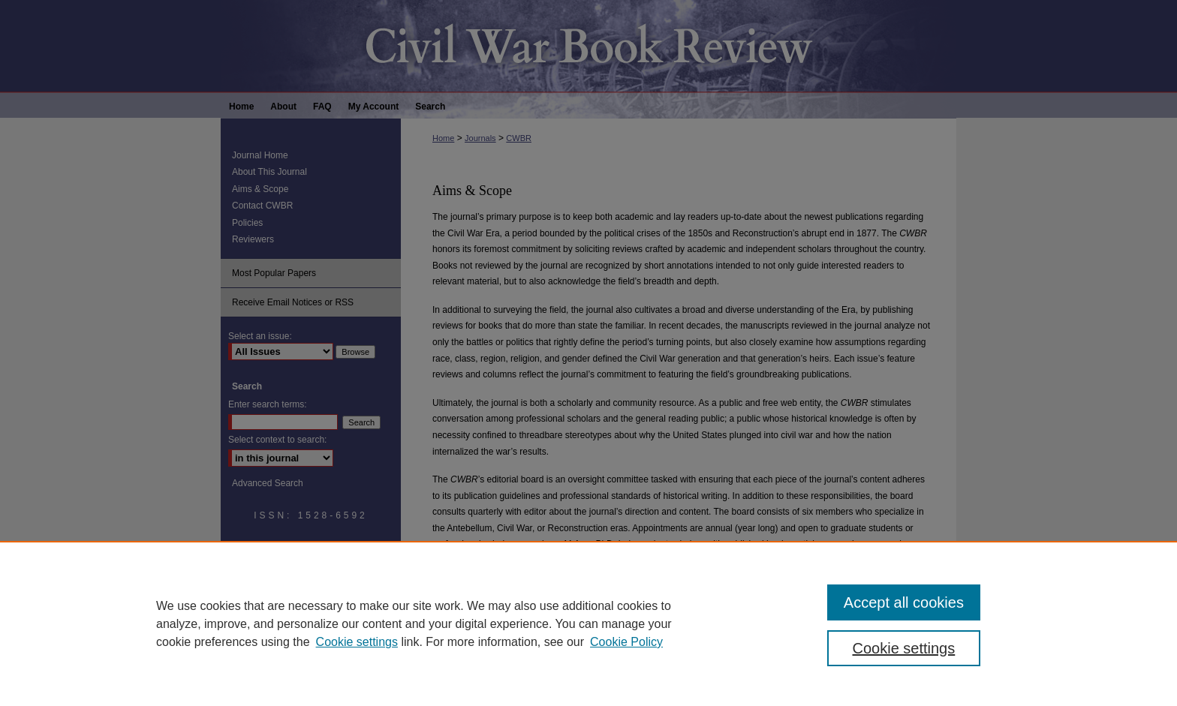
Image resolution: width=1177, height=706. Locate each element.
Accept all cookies (904, 602)
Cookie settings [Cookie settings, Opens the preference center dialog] (904, 648)
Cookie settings (357, 641)
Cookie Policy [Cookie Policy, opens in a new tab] (626, 641)
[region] (588, 623)
